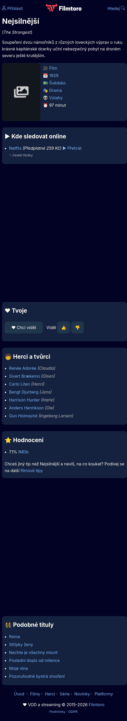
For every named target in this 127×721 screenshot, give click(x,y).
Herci (50, 693)
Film (53, 68)
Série (65, 693)
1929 (54, 75)
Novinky (82, 693)
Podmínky (57, 711)
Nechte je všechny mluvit (33, 652)
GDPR (73, 711)
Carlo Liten (19, 384)
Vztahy (56, 97)
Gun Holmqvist (23, 415)
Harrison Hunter (24, 399)
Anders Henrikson (26, 407)
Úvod (19, 693)
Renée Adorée (23, 368)
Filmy (35, 693)
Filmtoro (96, 704)
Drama (55, 90)
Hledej (116, 8)
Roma (14, 636)
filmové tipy (31, 470)
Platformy (104, 693)
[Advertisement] (62, 233)
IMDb (23, 451)
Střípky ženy (21, 644)
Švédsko (57, 82)
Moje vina (18, 668)
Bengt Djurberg (24, 392)
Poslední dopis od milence (34, 660)
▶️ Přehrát (72, 148)
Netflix (15, 148)
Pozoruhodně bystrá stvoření (37, 676)
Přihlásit (12, 8)
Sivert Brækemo (24, 376)
